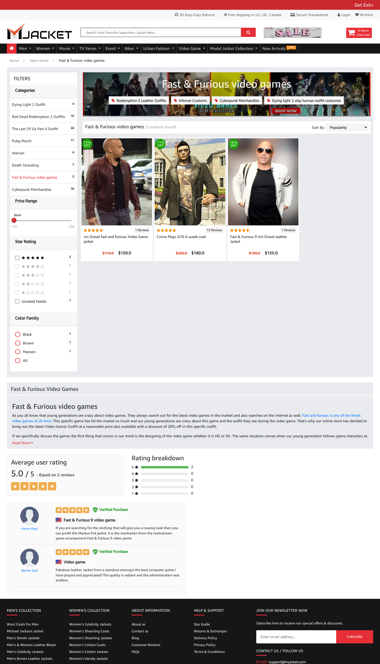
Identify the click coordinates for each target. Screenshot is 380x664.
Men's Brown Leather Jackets (30, 658)
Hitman (43, 152)
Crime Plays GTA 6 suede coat (181, 236)
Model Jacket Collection (232, 48)
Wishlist (364, 14)
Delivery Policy (205, 638)
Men (23, 48)
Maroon (43, 351)
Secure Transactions (309, 14)
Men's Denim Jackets (23, 638)
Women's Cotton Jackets (88, 651)
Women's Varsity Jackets (88, 658)
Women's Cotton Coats (87, 645)
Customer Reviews (146, 645)
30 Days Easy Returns (195, 14)
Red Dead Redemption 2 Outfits (43, 116)
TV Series (88, 48)
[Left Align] (15, 486)
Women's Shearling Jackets (90, 638)
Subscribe (355, 637)
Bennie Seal (29, 570)
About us (138, 624)
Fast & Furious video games (43, 176)
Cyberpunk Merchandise (43, 189)
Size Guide (202, 624)
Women (43, 48)
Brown (43, 343)
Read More (22, 442)
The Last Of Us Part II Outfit (43, 128)
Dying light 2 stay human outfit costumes (304, 100)
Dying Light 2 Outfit (43, 104)
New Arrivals (279, 48)
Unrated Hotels (43, 300)
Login (344, 14)
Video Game (190, 48)
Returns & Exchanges (210, 631)
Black (43, 334)
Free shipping (252, 14)
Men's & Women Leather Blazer (31, 645)
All (23, 360)
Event (111, 48)
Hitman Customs (190, 100)
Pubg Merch (43, 140)
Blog (135, 638)
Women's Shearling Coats (89, 631)
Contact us (140, 631)
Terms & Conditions (209, 651)
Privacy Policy (205, 645)
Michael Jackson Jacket (25, 631)
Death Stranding (43, 164)
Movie (65, 48)
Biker (130, 48)
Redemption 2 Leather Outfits (139, 100)
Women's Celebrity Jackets (90, 624)
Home (14, 60)
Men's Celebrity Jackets (25, 651)
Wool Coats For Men (23, 624)
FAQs (136, 651)
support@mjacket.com (287, 662)
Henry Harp (29, 528)
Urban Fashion (157, 48)
